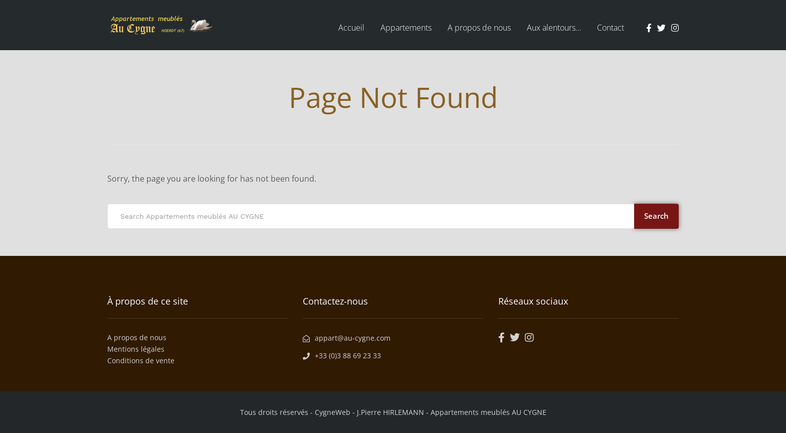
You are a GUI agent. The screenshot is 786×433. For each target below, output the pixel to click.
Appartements (406, 27)
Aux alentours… (554, 27)
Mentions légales (135, 349)
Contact (610, 27)
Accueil (351, 27)
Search (656, 216)
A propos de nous (479, 27)
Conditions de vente (140, 360)
